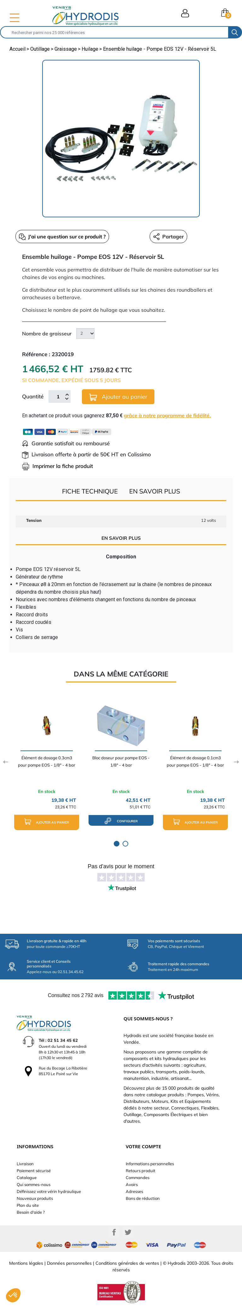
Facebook (114, 1232)
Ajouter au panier (118, 397)
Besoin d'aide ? (31, 1212)
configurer (121, 820)
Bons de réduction (143, 1198)
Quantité (32, 396)
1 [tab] (116, 844)
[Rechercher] (114, 32)
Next (236, 762)
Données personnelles (69, 1263)
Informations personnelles (150, 1163)
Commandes (137, 1177)
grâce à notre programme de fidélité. (167, 415)
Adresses (134, 1191)
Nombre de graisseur (47, 333)
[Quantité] (58, 396)
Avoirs (132, 1184)
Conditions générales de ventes (127, 1263)
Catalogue (27, 1177)
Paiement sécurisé (34, 1170)
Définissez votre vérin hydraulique (49, 1191)
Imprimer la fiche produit (57, 466)
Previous (5, 762)
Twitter (128, 1232)
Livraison (25, 1163)
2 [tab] (125, 844)
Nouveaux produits (35, 1198)
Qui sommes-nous (33, 1184)
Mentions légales (26, 1263)
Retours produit (140, 1170)
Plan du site (28, 1205)
